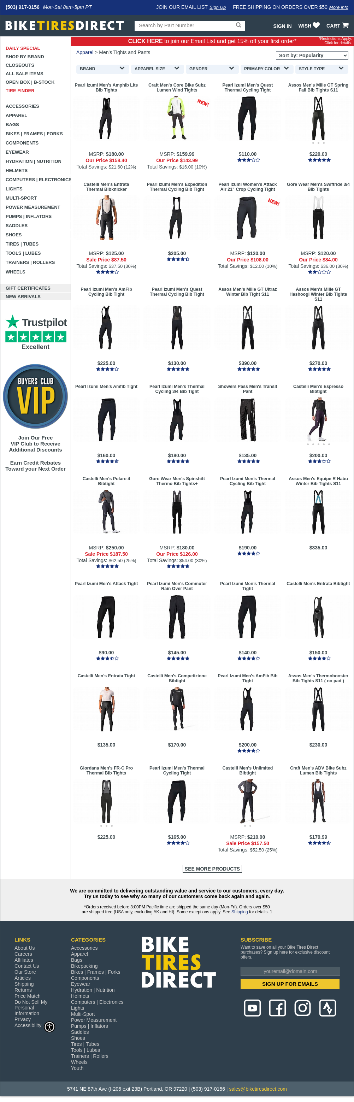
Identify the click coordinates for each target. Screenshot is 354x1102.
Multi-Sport (21, 198)
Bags (12, 124)
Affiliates (23, 960)
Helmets (17, 170)
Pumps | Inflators (29, 216)
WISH (310, 26)
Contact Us (26, 966)
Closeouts (20, 65)
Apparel (16, 115)
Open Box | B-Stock (30, 82)
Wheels (15, 272)
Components (22, 143)
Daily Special (23, 48)
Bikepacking (84, 966)
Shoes (14, 234)
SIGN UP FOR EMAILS (290, 984)
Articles (22, 978)
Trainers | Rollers (30, 262)
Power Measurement (33, 207)
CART (338, 26)
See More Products (212, 869)
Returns (23, 990)
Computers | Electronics (38, 179)
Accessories (22, 106)
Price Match (27, 996)
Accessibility (34, 1025)
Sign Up (218, 7)
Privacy (22, 1019)
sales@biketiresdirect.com (258, 1089)
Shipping (239, 911)
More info (338, 7)
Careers (23, 954)
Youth (77, 1068)
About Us (24, 948)
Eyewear (17, 152)
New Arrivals (23, 296)
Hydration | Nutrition (33, 161)
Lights (14, 188)
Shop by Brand (25, 56)
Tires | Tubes (22, 244)
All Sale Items (24, 73)
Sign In (282, 26)
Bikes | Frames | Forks (34, 133)
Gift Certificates (28, 288)
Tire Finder (20, 90)
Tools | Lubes (23, 253)
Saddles (17, 225)
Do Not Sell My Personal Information (30, 1007)
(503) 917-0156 (23, 7)
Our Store (25, 972)
